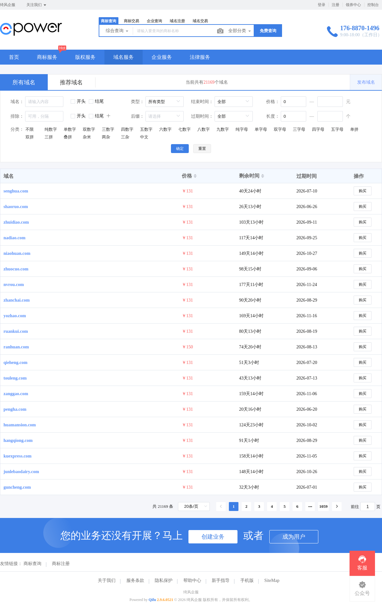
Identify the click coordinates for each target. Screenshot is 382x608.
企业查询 (154, 21)
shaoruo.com (16, 206)
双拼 (29, 137)
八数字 (203, 129)
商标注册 (61, 563)
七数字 (184, 129)
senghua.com (16, 191)
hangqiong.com (18, 440)
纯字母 (242, 129)
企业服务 (162, 57)
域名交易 (200, 21)
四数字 (127, 129)
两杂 (106, 137)
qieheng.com (15, 362)
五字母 (337, 129)
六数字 (165, 129)
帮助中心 (192, 580)
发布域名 (366, 82)
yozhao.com (15, 315)
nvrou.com (14, 284)
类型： (137, 101)
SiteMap (271, 580)
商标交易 (131, 21)
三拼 (49, 137)
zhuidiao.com (16, 222)
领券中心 (353, 5)
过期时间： (202, 116)
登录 (321, 5)
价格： (272, 101)
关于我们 (107, 580)
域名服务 (123, 57)
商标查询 (108, 21)
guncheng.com (17, 487)
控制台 (373, 5)
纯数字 (51, 129)
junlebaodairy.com (21, 471)
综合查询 (117, 31)
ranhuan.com (16, 347)
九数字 (222, 129)
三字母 (299, 129)
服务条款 (135, 580)
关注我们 (36, 5)
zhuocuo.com (16, 269)
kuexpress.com (18, 456)
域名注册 (177, 21)
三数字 (108, 129)
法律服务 (200, 57)
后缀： (137, 116)
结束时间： (202, 101)
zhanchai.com (17, 300)
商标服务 (47, 57)
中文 (144, 137)
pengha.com (15, 409)
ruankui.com (16, 331)
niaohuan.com (17, 253)
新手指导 (221, 580)
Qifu (152, 600)
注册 (335, 5)
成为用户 (293, 537)
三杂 (125, 137)
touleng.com (15, 378)
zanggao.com (16, 393)
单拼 (354, 129)
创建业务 (213, 537)
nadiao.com (14, 237)
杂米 (87, 137)
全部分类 (240, 31)
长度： (272, 116)
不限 (29, 129)
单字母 (261, 129)
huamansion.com (20, 425)
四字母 (318, 129)
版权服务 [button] (85, 57)
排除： (17, 116)
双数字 (89, 129)
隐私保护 (164, 580)
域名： (17, 101)
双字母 (280, 129)
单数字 (70, 129)
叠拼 (68, 137)
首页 (14, 57)
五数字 (146, 129)
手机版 (247, 580)
